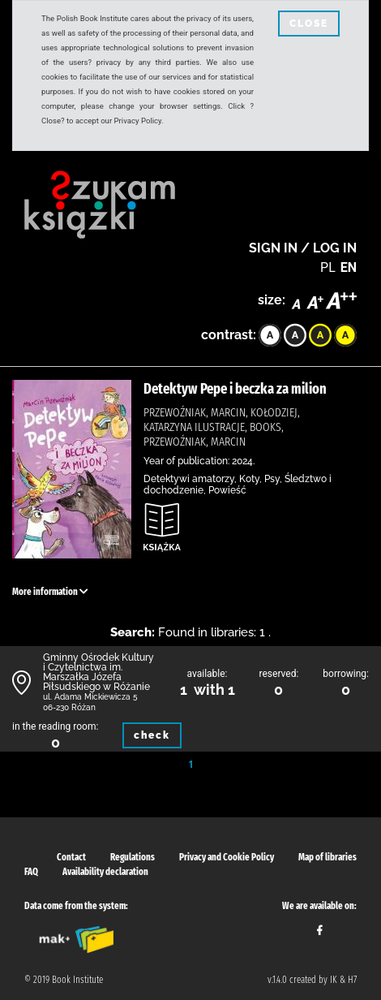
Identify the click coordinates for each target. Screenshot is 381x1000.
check (152, 735)
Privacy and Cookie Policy (226, 857)
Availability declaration (105, 871)
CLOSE (308, 23)
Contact (71, 857)
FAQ (31, 871)
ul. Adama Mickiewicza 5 (90, 696)
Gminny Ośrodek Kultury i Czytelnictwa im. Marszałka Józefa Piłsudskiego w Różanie (98, 672)
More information (50, 591)
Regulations (132, 857)
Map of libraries (327, 857)
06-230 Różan (69, 707)
